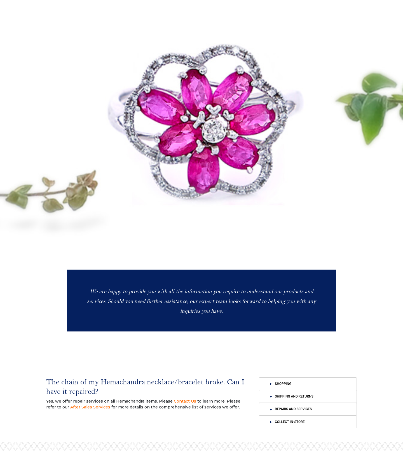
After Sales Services (90, 407)
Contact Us (185, 401)
